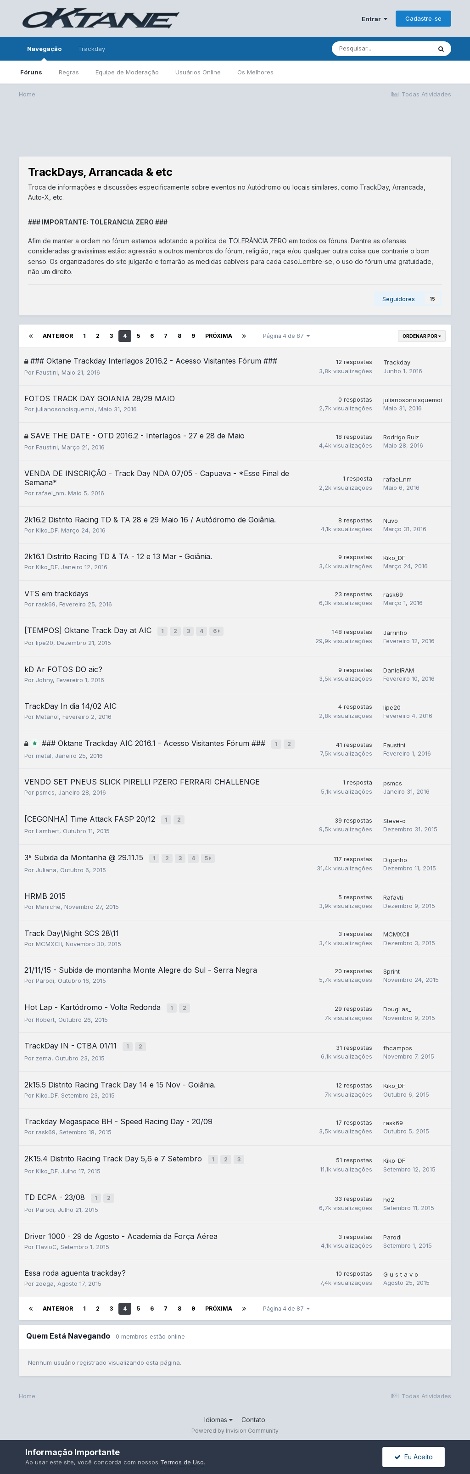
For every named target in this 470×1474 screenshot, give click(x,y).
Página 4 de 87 (286, 335)
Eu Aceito (413, 1457)
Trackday (91, 48)
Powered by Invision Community (235, 1423)
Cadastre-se (423, 18)
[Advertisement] (235, 133)
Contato (253, 1412)
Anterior (58, 335)
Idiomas (218, 1412)
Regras (69, 72)
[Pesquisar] (381, 48)
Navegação (44, 53)
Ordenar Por (422, 336)
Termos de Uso (182, 1462)
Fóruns (31, 72)
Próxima (218, 335)
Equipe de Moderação (127, 72)
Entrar (374, 18)
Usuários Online (198, 72)
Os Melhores (255, 72)
